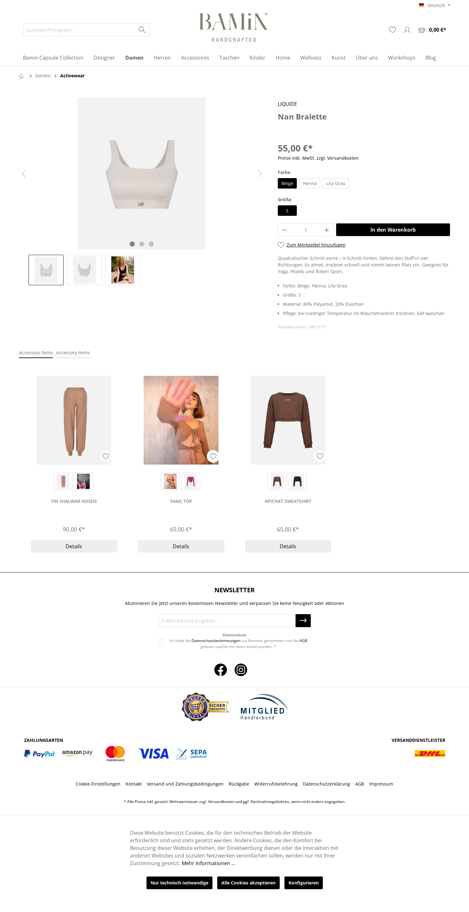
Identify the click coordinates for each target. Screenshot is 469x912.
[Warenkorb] (432, 30)
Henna (310, 183)
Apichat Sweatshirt (288, 501)
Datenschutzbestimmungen (216, 640)
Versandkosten (221, 801)
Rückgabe (239, 784)
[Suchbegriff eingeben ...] (79, 29)
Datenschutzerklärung (326, 784)
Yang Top (181, 501)
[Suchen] (142, 29)
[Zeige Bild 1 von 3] (132, 244)
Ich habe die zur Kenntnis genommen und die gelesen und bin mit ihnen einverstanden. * (238, 643)
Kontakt (134, 784)
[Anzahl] (306, 229)
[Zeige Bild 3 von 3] (151, 244)
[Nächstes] (260, 174)
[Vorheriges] (24, 174)
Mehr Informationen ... (208, 863)
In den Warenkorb (393, 229)
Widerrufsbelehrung (276, 784)
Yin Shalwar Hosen (74, 501)
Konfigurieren (304, 883)
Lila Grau (335, 183)
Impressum (381, 784)
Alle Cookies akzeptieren (248, 883)
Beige (287, 183)
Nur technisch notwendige (179, 883)
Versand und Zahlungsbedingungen (185, 784)
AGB (303, 640)
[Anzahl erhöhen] (327, 229)
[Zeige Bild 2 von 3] (141, 244)
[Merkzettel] (392, 30)
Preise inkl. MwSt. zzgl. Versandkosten (318, 158)
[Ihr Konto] (407, 30)
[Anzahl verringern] (284, 229)
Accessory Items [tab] (36, 353)
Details (74, 546)
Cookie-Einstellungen (98, 784)
